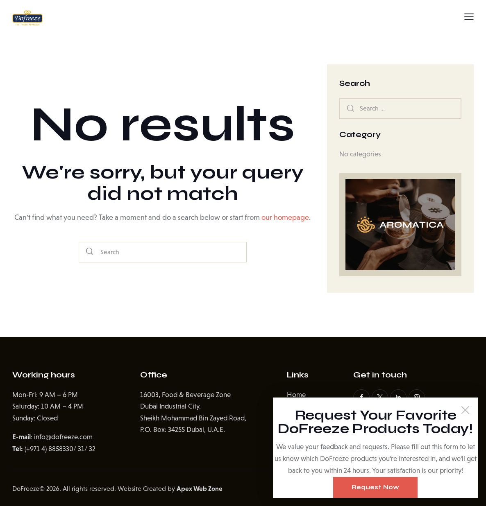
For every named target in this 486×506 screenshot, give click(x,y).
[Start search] (89, 252)
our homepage (285, 217)
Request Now (375, 487)
